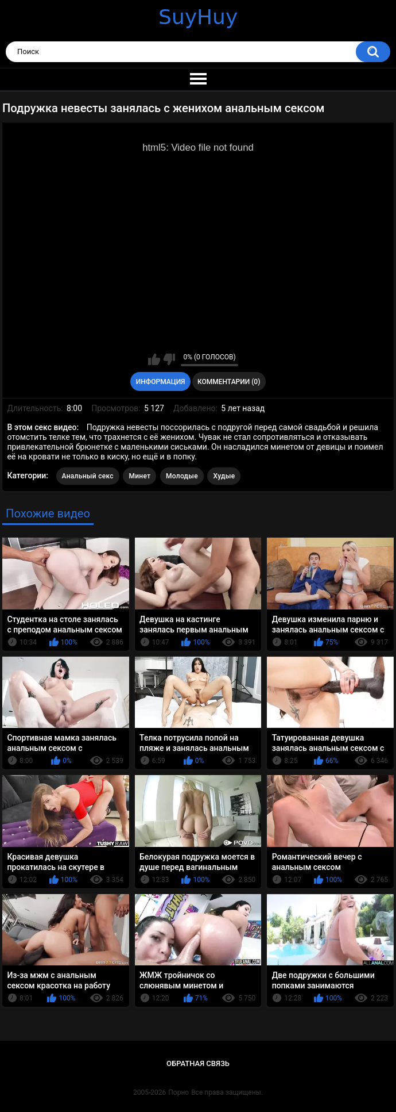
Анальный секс (88, 476)
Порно (178, 1092)
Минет (139, 476)
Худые (224, 476)
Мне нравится (154, 359)
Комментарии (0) (228, 382)
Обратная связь (198, 1063)
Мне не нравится (169, 359)
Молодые (182, 476)
